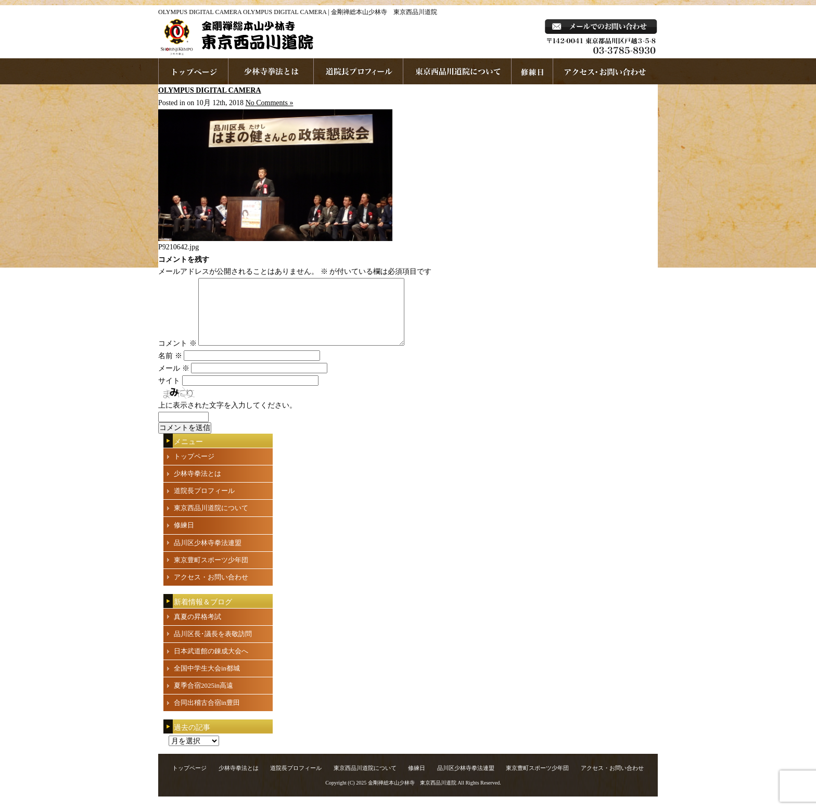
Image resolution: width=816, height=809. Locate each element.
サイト (169, 393)
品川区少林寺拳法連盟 (207, 555)
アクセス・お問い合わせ (211, 589)
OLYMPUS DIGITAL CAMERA (209, 90)
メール (173, 381)
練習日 (532, 71)
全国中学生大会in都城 (207, 681)
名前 (170, 368)
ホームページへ (193, 71)
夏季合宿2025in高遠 (203, 698)
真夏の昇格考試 (197, 629)
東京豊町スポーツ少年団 (211, 572)
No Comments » (270, 103)
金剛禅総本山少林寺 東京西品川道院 (412, 795)
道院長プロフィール (358, 71)
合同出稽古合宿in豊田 (207, 715)
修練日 (184, 537)
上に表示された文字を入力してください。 (227, 418)
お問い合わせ (605, 71)
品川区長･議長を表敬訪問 (213, 646)
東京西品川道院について (457, 71)
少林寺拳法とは (271, 71)
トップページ (194, 469)
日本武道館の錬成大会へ (211, 663)
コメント (177, 356)
